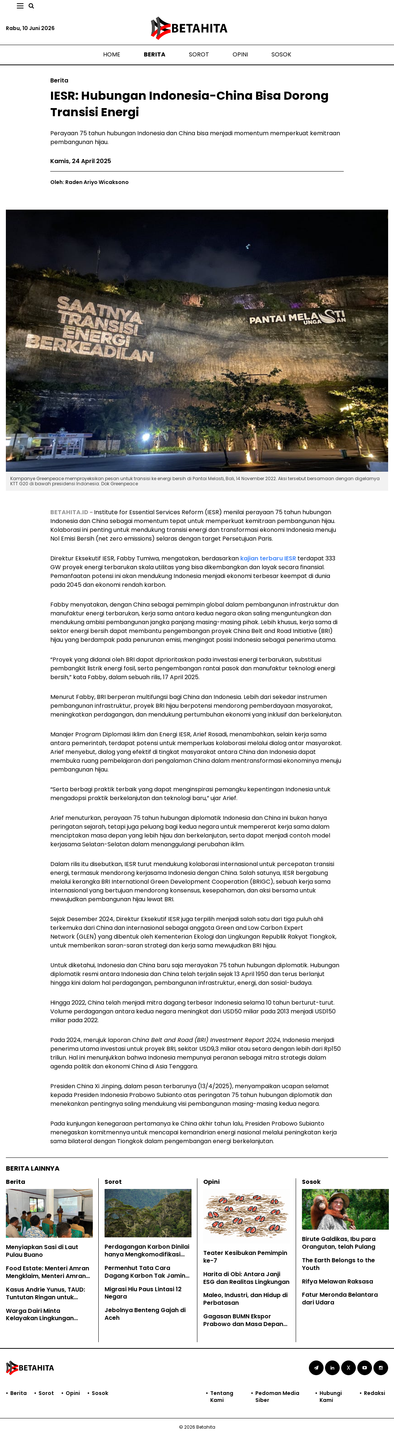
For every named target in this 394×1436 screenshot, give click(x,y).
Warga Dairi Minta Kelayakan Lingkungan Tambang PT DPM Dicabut (45, 1318)
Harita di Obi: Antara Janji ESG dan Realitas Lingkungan (246, 1278)
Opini (240, 54)
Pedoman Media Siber (277, 1396)
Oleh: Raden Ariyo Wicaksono (89, 182)
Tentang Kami (221, 1396)
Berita (154, 54)
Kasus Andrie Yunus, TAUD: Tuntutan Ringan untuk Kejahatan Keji (45, 1297)
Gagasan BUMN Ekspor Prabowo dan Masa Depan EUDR (243, 1324)
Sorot (199, 54)
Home (111, 54)
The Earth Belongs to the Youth (338, 1264)
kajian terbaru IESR (268, 558)
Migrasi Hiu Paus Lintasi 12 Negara (143, 1293)
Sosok (281, 54)
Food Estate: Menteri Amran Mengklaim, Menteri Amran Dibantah (47, 1276)
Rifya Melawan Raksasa (337, 1281)
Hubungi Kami (331, 1396)
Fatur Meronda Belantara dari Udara (340, 1298)
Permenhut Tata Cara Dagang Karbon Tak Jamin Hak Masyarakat (145, 1276)
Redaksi (374, 1393)
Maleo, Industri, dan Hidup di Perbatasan (245, 1299)
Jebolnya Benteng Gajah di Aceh (145, 1314)
